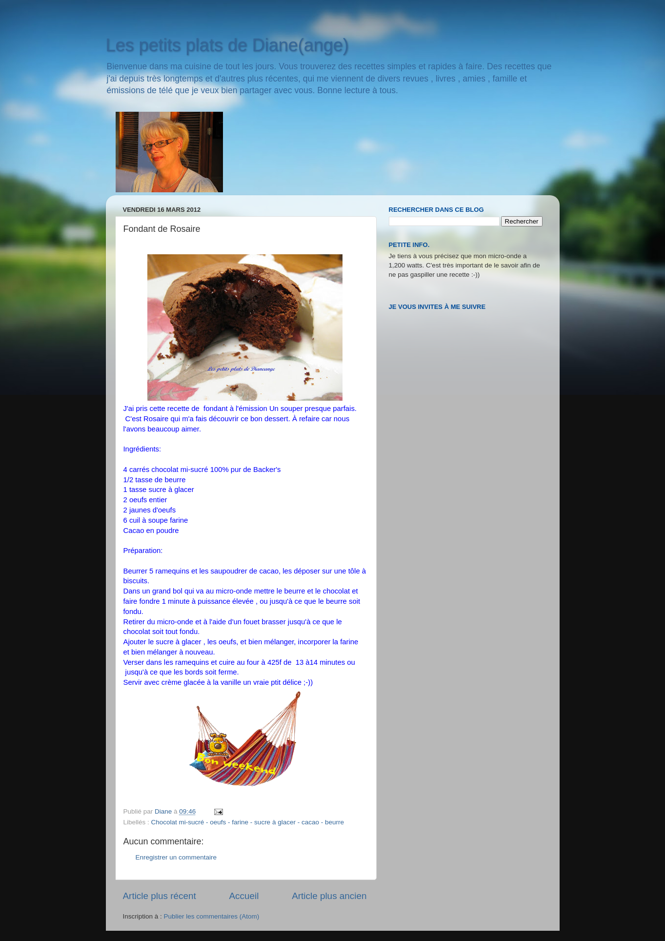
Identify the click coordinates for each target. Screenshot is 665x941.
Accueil (244, 896)
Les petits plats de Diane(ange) (227, 45)
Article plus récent (159, 896)
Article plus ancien (329, 896)
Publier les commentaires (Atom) (212, 916)
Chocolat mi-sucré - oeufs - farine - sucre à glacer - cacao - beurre (247, 822)
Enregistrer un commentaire (176, 857)
